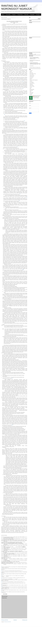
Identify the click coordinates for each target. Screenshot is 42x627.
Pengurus (14, 14)
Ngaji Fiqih (31, 90)
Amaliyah (31, 70)
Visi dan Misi (8, 14)
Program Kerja (20, 14)
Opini (30, 91)
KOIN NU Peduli (32, 86)
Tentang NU (32, 14)
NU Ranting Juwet (36, 96)
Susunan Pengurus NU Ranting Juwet (35, 67)
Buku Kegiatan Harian (33, 73)
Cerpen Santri (32, 74)
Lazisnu (31, 87)
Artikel (31, 71)
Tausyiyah (31, 93)
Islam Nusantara (32, 83)
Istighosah (31, 84)
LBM (30, 88)
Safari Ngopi (31, 92)
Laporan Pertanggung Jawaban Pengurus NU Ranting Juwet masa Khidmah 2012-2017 (34, 58)
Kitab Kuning (31, 85)
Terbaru (31, 94)
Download (38, 14)
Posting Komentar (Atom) (7, 621)
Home (3, 14)
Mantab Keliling (32, 89)
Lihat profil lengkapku (36, 97)
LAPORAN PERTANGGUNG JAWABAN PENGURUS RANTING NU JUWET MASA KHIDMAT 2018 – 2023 (35, 63)
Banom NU (26, 14)
